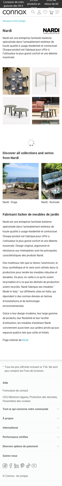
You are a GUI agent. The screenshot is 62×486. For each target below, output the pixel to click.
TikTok (28, 465)
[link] (51, 12)
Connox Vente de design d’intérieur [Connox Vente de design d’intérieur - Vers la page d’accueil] (14, 12)
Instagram (5, 465)
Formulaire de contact (15, 390)
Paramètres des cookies (16, 401)
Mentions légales (18, 397)
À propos (8, 418)
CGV (5, 397)
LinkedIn (16, 465)
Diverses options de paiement (20, 446)
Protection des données (43, 397)
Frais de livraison (33, 370)
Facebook (10, 465)
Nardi (25, 340)
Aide (5, 382)
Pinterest (22, 465)
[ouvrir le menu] (57, 12)
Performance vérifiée (15, 437)
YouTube (34, 465)
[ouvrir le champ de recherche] (33, 12)
